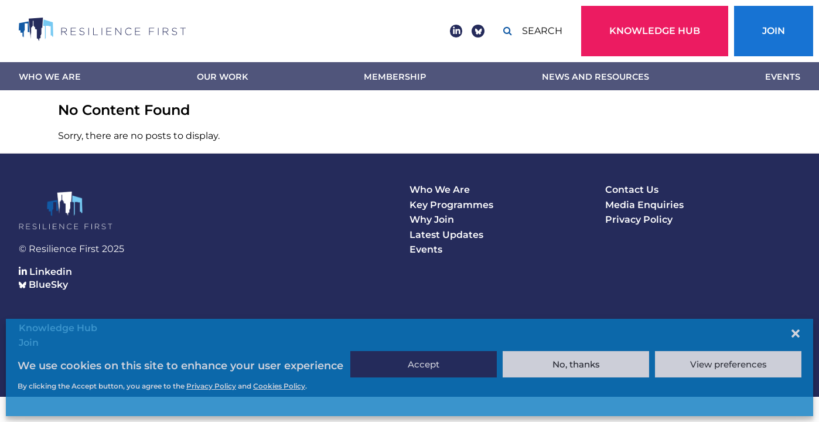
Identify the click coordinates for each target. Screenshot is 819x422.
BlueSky (43, 284)
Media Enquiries (644, 204)
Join (773, 30)
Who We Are (50, 77)
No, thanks (576, 364)
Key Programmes (451, 204)
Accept (423, 364)
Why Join (431, 219)
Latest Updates (446, 234)
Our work (222, 77)
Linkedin (45, 271)
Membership (395, 77)
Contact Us (631, 189)
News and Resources (595, 77)
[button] (795, 333)
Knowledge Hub (654, 30)
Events (782, 77)
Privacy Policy (639, 219)
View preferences (728, 364)
